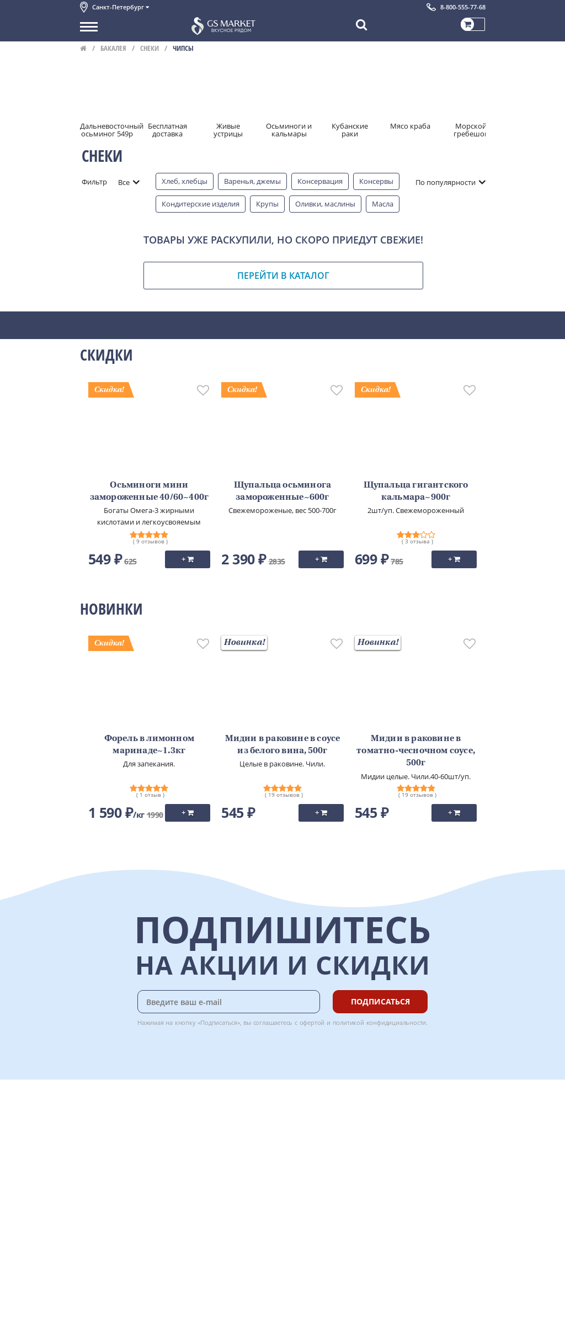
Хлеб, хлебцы (184, 181)
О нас (89, 1121)
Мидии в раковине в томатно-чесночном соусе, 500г (415, 751)
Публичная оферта (112, 1219)
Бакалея (113, 48)
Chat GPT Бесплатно (320, 1117)
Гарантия (216, 1146)
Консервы (376, 181)
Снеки (149, 48)
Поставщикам (104, 1277)
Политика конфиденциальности (135, 1195)
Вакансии (96, 1301)
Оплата (212, 1121)
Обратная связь (107, 1146)
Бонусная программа (237, 1134)
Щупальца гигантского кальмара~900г (416, 491)
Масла (382, 204)
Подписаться (380, 1001)
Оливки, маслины (325, 204)
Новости (94, 1158)
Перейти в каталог (283, 275)
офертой (312, 1022)
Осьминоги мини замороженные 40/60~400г (149, 491)
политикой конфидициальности (380, 1022)
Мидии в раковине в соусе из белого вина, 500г (282, 744)
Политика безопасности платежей (138, 1207)
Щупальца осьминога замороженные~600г (283, 491)
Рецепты (215, 1158)
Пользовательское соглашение (134, 1182)
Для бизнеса (101, 1289)
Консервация (320, 181)
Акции (91, 1170)
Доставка (215, 1109)
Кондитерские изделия (200, 204)
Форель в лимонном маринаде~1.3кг (149, 744)
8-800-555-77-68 (463, 7)
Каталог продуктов (112, 1109)
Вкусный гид (221, 1170)
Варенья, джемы (252, 181)
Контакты (96, 1134)
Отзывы (93, 1231)
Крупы (267, 204)
